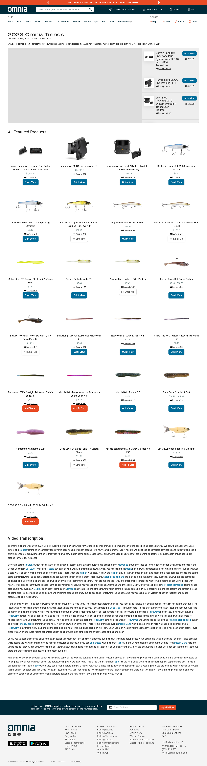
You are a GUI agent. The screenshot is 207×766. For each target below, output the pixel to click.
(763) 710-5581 (170, 749)
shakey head (26, 623)
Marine (76, 21)
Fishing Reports (105, 729)
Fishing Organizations (108, 742)
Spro (117, 661)
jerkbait (114, 572)
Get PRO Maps (91, 21)
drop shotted (184, 619)
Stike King (115, 607)
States (165, 21)
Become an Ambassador (142, 739)
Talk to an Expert (170, 729)
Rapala (50, 568)
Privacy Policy (75, 762)
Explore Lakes (104, 746)
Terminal (49, 21)
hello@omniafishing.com (174, 752)
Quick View (189, 53)
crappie (23, 550)
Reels (37, 21)
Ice (103, 21)
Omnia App (103, 752)
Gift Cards (70, 749)
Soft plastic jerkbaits (113, 576)
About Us (134, 729)
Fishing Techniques (107, 736)
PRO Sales (70, 739)
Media (193, 21)
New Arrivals (71, 729)
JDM (112, 21)
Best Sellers (70, 733)
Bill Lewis (31, 568)
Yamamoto (95, 642)
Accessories (63, 21)
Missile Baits (124, 623)
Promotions (125, 21)
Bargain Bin (70, 736)
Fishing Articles (105, 733)
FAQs (164, 736)
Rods (28, 21)
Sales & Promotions (75, 742)
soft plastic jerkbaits (172, 584)
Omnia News (136, 733)
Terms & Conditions (57, 762)
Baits (10, 21)
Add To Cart (30, 408)
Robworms (132, 619)
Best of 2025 (71, 746)
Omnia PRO (103, 749)
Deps (120, 642)
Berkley (37, 589)
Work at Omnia (137, 736)
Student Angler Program (142, 742)
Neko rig (173, 619)
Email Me (79, 238)
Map (153, 21)
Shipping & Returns (171, 733)
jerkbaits (29, 564)
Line (19, 21)
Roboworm (154, 611)
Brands (179, 21)
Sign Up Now (167, 707)
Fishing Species (105, 739)
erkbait (128, 568)
